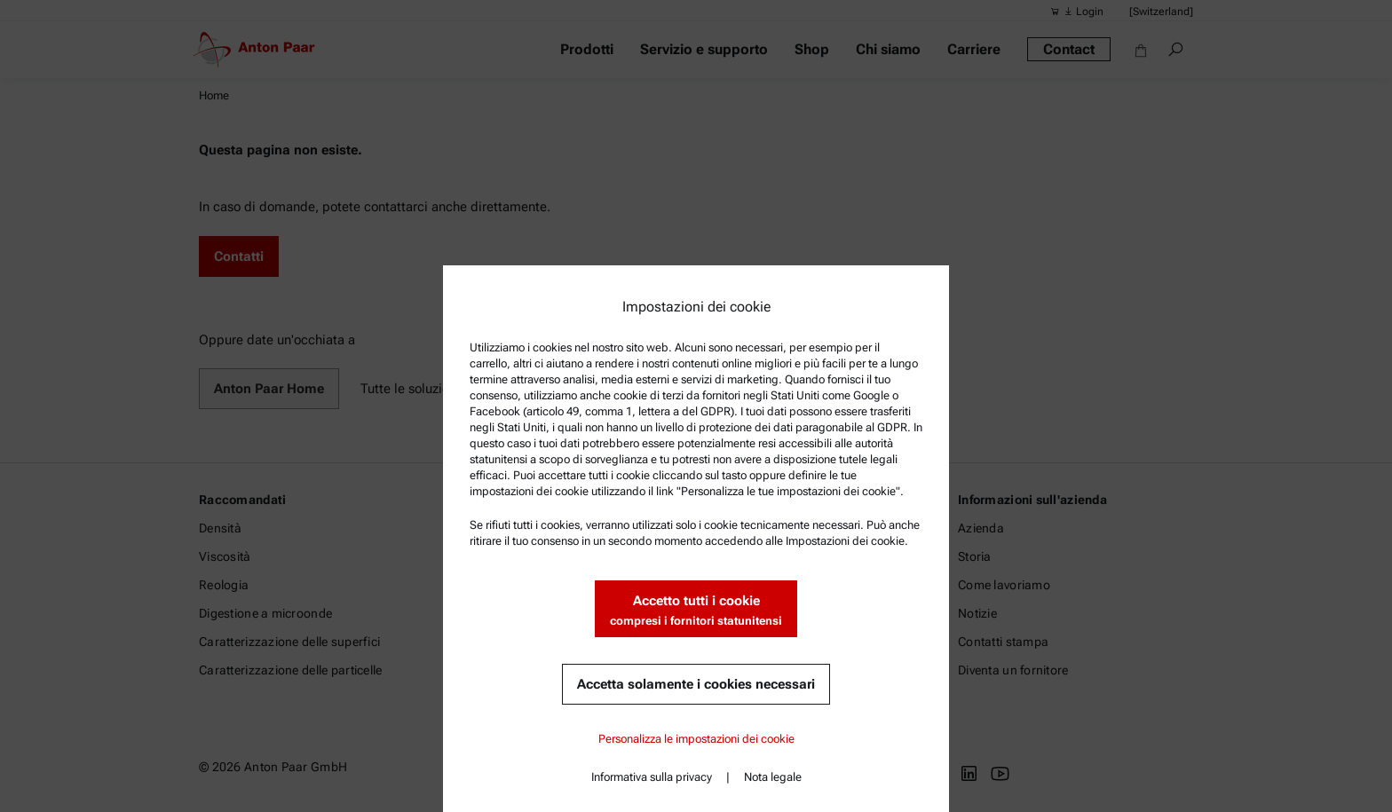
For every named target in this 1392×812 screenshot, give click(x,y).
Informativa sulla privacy (651, 777)
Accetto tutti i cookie (696, 611)
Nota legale (773, 777)
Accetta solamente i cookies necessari (696, 684)
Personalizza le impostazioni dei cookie (696, 738)
